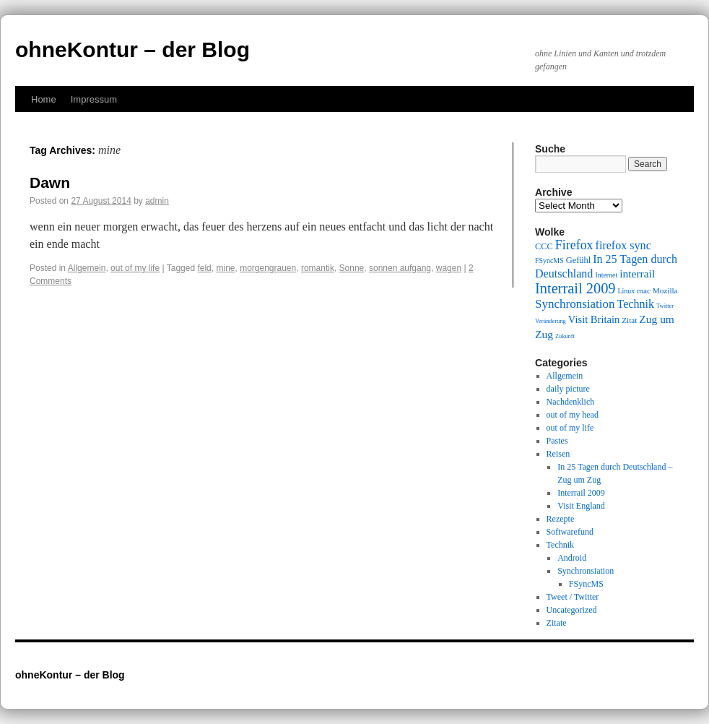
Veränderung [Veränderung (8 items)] (550, 321)
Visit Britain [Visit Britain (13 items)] (593, 319)
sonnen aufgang (400, 268)
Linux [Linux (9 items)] (626, 291)
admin (157, 201)
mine (225, 268)
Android (571, 558)
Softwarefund (570, 532)
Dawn (50, 182)
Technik (560, 545)
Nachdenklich (571, 402)
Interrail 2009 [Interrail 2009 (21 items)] (575, 288)
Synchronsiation (585, 571)
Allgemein (87, 268)
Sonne (352, 268)
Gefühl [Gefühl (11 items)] (578, 260)
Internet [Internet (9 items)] (606, 275)
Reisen (558, 454)
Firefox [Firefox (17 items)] (574, 245)
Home (43, 99)
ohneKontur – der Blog (132, 49)
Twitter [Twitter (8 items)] (665, 306)
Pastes (557, 441)
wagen (448, 268)
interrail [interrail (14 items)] (637, 273)
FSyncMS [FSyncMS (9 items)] (549, 260)
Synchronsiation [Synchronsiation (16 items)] (575, 304)
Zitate (557, 623)
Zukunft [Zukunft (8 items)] (565, 336)
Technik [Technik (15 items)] (636, 304)
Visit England (581, 506)
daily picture (568, 389)
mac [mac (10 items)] (644, 290)
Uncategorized (572, 610)
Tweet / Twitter (573, 597)
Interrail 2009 (581, 493)
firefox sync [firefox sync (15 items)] (623, 245)
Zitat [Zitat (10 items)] (629, 320)
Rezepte (561, 519)
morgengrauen (268, 268)
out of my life (135, 268)
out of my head (573, 415)
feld (204, 268)
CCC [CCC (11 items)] (544, 246)
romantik (317, 268)
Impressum (94, 99)
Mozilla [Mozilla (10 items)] (665, 290)
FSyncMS (586, 584)
